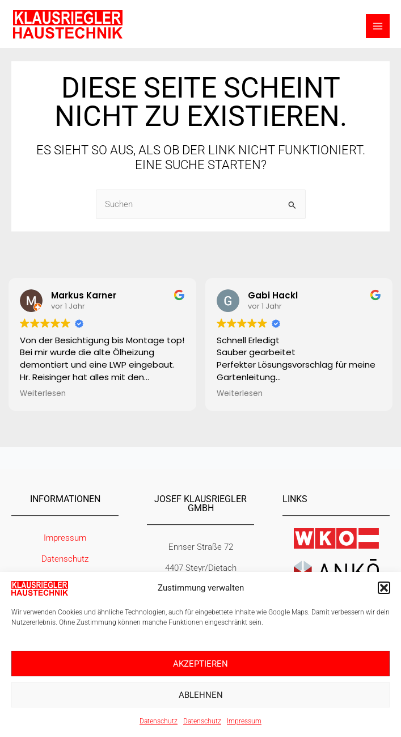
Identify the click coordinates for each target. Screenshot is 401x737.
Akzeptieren (200, 664)
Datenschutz (159, 721)
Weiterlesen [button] (43, 394)
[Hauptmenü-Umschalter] (378, 27)
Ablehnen (201, 695)
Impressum (244, 721)
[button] (384, 587)
